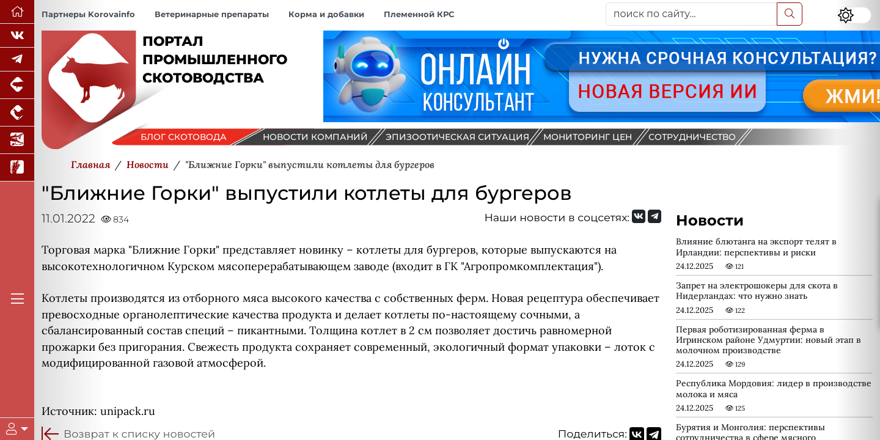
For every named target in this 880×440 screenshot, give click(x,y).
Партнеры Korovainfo (88, 14)
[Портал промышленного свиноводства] (17, 85)
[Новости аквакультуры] (17, 140)
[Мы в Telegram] (17, 60)
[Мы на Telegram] (654, 216)
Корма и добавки (326, 14)
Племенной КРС (419, 14)
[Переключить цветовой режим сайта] (854, 15)
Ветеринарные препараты (212, 14)
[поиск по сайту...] (691, 14)
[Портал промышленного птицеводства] (17, 113)
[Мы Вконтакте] (17, 36)
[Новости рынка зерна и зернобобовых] (17, 168)
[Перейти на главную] (17, 12)
